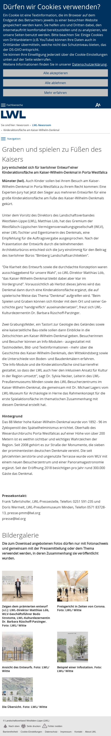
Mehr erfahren (55, 92)
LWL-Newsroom (41, 125)
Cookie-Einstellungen (31, 731)
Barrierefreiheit (10, 731)
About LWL (90, 731)
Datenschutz (51, 731)
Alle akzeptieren (55, 73)
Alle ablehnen (55, 83)
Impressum (66, 731)
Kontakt (78, 731)
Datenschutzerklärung (89, 64)
